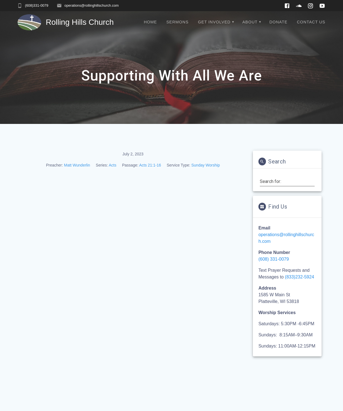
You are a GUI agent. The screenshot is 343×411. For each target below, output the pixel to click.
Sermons (177, 22)
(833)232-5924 (299, 277)
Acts (112, 165)
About (250, 22)
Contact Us (311, 22)
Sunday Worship (205, 165)
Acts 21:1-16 (150, 165)
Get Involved (214, 22)
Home (150, 22)
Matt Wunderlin (77, 165)
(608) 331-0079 (273, 259)
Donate (278, 22)
